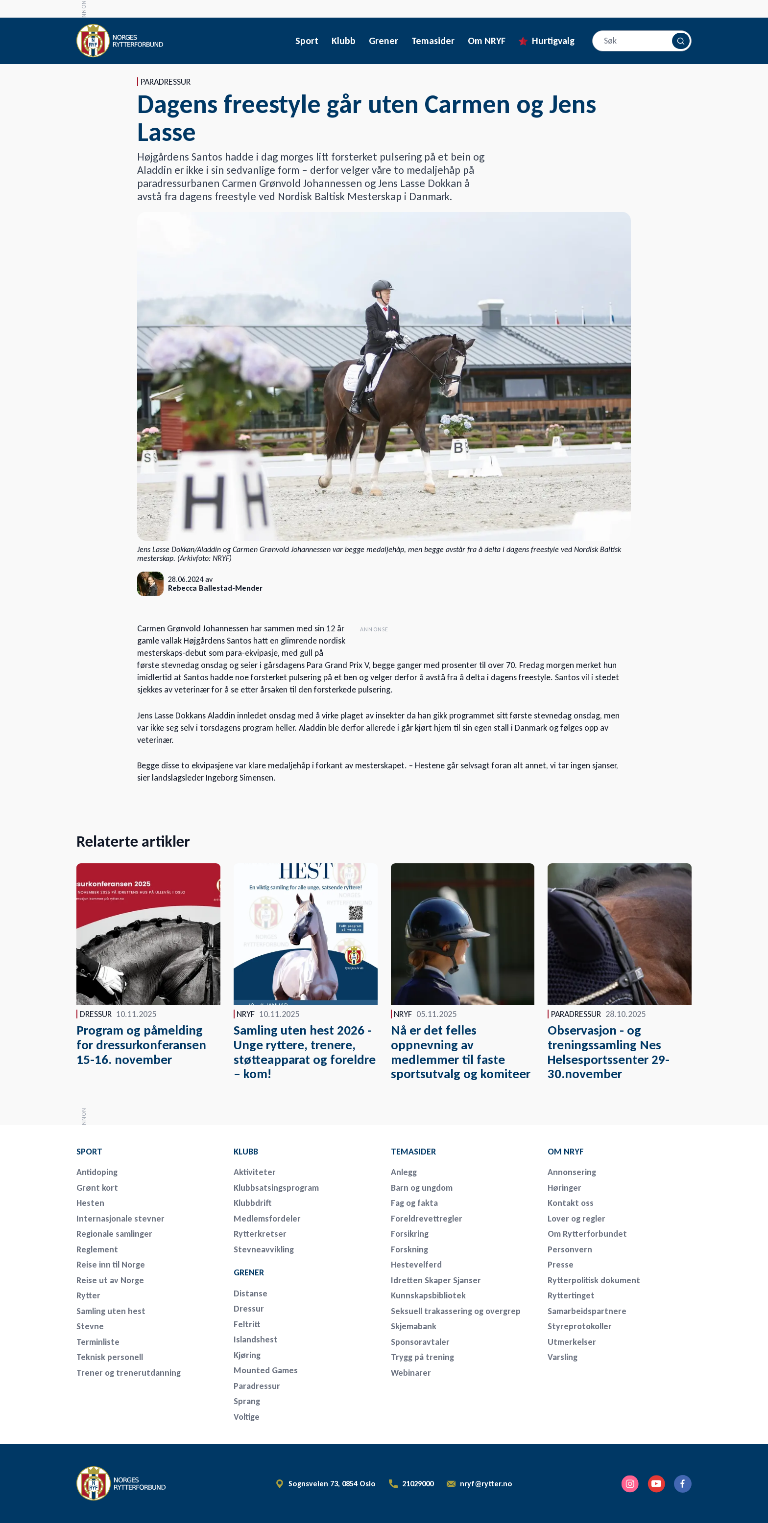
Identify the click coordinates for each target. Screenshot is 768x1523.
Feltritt (247, 1324)
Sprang (247, 1401)
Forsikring (410, 1233)
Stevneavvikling (264, 1249)
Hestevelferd (416, 1264)
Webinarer (411, 1372)
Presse (561, 1264)
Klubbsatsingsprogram (276, 1187)
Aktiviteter (255, 1172)
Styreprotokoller (580, 1326)
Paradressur (257, 1386)
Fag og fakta (414, 1203)
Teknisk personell (109, 1357)
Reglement (97, 1249)
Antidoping (97, 1172)
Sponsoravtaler (420, 1342)
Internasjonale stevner (120, 1218)
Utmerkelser (572, 1342)
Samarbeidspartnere (587, 1311)
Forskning (409, 1249)
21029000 (417, 1483)
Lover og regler (576, 1218)
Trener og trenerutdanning (128, 1372)
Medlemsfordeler (267, 1218)
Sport (306, 40)
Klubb (344, 40)
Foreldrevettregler (426, 1218)
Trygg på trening (422, 1357)
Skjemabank (413, 1326)
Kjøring (247, 1355)
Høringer (564, 1187)
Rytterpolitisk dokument (594, 1280)
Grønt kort (97, 1187)
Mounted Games (266, 1370)
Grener (383, 40)
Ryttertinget (571, 1295)
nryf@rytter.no (486, 1483)
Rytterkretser (260, 1233)
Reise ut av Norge (110, 1280)
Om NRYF (486, 40)
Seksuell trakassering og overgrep (456, 1311)
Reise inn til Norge (110, 1264)
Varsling (562, 1357)
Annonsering (572, 1172)
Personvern (570, 1249)
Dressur (249, 1308)
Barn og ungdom (422, 1187)
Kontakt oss (571, 1203)
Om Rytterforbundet (587, 1233)
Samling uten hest (110, 1311)
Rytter (88, 1295)
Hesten (90, 1203)
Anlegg (404, 1172)
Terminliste (98, 1342)
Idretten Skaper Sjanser (436, 1280)
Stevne (90, 1326)
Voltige (247, 1416)
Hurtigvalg (553, 40)
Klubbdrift (253, 1203)
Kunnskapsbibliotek (428, 1295)
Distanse (250, 1293)
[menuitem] (145, 1151)
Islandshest (256, 1339)
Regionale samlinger (114, 1233)
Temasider (433, 40)
